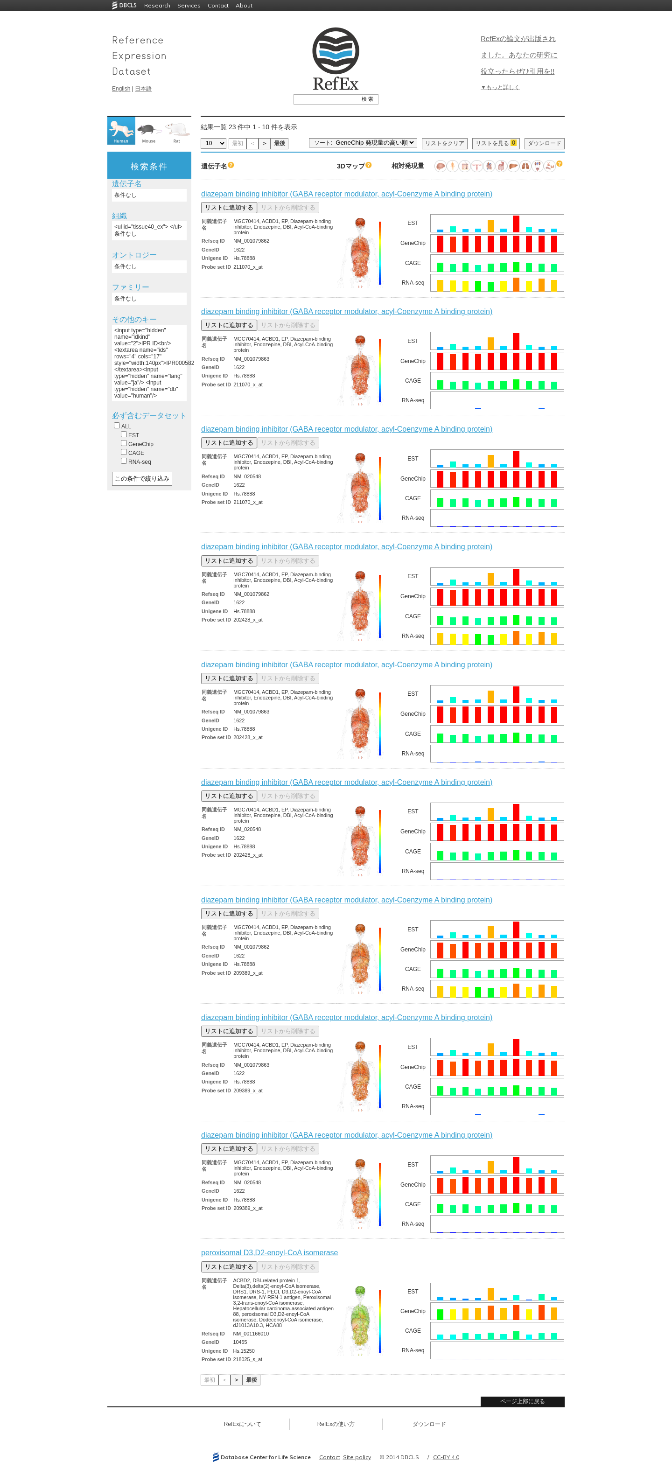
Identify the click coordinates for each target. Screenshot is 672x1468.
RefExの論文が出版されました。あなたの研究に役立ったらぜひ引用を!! (519, 55)
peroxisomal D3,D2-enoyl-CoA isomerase (269, 1253)
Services (189, 5)
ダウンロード (544, 143)
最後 (279, 143)
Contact (218, 5)
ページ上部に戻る (522, 1401)
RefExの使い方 (336, 1424)
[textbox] (325, 99)
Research (157, 5)
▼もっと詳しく (500, 87)
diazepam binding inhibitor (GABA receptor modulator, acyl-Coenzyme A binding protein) (346, 194)
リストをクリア (444, 143)
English (121, 88)
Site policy (357, 1457)
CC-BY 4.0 (446, 1457)
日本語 (143, 88)
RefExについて (243, 1424)
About (244, 5)
